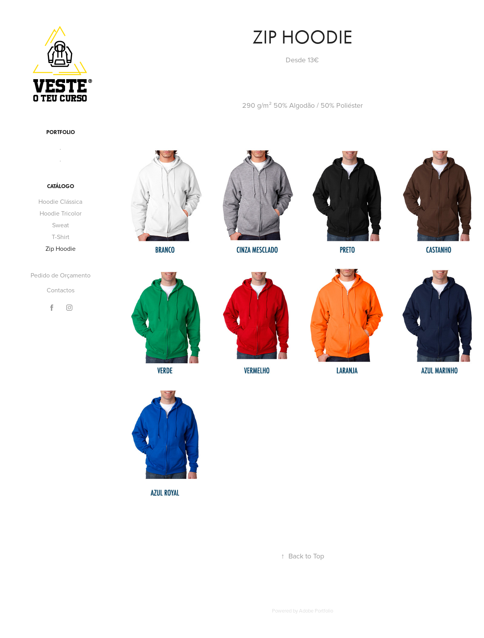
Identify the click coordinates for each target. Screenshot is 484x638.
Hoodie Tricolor (61, 213)
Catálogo (60, 186)
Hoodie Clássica (60, 201)
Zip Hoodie (60, 248)
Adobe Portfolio (316, 610)
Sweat (60, 225)
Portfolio (60, 132)
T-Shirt (60, 236)
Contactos (60, 290)
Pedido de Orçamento (61, 275)
